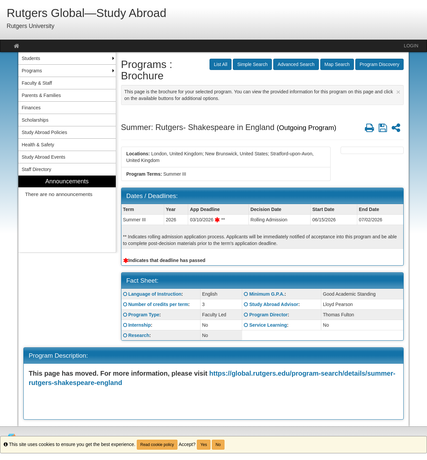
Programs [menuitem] (32, 70)
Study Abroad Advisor (273, 304)
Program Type (143, 314)
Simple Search (252, 64)
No (218, 444)
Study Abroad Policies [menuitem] (44, 132)
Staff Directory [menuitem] (36, 169)
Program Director (268, 314)
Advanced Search (296, 64)
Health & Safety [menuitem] (38, 144)
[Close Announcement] (398, 91)
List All (220, 64)
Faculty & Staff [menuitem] (37, 83)
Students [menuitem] (31, 58)
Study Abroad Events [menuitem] (43, 157)
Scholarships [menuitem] (35, 120)
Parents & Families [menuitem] (41, 95)
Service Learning (268, 325)
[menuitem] (67, 214)
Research (138, 335)
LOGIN (411, 45)
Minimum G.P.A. (267, 294)
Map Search (337, 64)
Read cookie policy (157, 444)
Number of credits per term (158, 304)
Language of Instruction (154, 294)
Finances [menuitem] (31, 107)
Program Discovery (379, 64)
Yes (203, 444)
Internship (139, 325)
